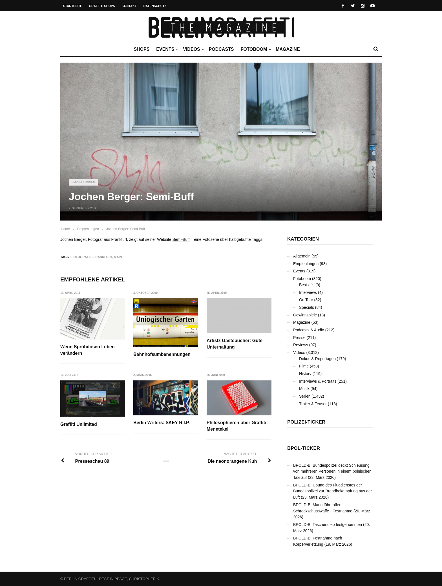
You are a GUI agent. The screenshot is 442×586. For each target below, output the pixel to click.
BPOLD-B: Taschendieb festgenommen (327, 524)
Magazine (288, 49)
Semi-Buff (180, 239)
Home (65, 229)
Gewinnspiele (305, 315)
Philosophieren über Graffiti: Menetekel (237, 425)
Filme (304, 366)
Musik (304, 388)
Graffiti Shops (102, 6)
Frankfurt (103, 257)
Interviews (308, 292)
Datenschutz (155, 6)
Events (166, 49)
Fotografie (82, 257)
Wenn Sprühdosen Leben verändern (87, 349)
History (305, 373)
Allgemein (301, 256)
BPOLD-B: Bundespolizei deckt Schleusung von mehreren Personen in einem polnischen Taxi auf (332, 471)
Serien (304, 396)
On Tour (306, 300)
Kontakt (129, 6)
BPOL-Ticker (303, 448)
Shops (141, 49)
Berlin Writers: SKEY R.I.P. (162, 422)
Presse (299, 337)
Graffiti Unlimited (78, 424)
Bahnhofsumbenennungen (162, 354)
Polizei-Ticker (306, 422)
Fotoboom (255, 49)
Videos (193, 49)
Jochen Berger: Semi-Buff (125, 229)
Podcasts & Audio (308, 330)
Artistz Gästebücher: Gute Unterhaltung (235, 343)
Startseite (72, 6)
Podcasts (221, 49)
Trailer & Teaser (313, 404)
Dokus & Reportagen (317, 358)
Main (118, 257)
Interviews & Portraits (317, 381)
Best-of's (306, 285)
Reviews (300, 345)
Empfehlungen (83, 182)
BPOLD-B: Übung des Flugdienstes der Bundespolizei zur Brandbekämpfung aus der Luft (332, 491)
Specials (306, 307)
